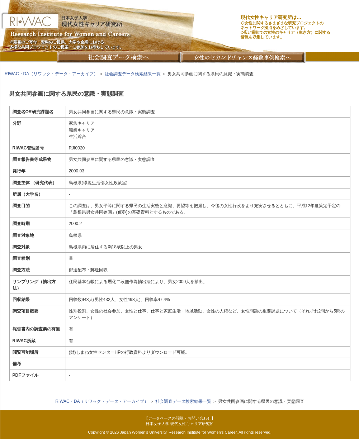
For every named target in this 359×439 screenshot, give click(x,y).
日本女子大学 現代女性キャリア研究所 (180, 423)
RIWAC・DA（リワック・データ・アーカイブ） (51, 73)
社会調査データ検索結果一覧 (133, 73)
